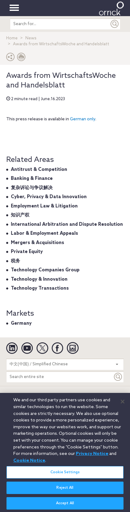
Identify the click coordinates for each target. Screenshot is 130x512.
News (31, 38)
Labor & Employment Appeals (44, 233)
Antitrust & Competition (39, 169)
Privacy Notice (92, 456)
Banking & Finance (32, 178)
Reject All (64, 490)
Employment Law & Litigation (44, 206)
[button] (10, 58)
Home (12, 38)
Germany (21, 323)
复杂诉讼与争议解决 (32, 188)
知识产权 (20, 215)
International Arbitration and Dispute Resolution (67, 224)
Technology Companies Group (45, 270)
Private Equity (27, 252)
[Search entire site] (59, 377)
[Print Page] (21, 58)
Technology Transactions (40, 288)
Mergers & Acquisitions (37, 243)
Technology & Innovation (39, 279)
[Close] (122, 404)
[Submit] (114, 24)
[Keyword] (118, 377)
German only (82, 119)
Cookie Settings (65, 475)
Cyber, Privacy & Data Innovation (49, 197)
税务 (15, 261)
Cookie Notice (29, 463)
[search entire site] (60, 24)
